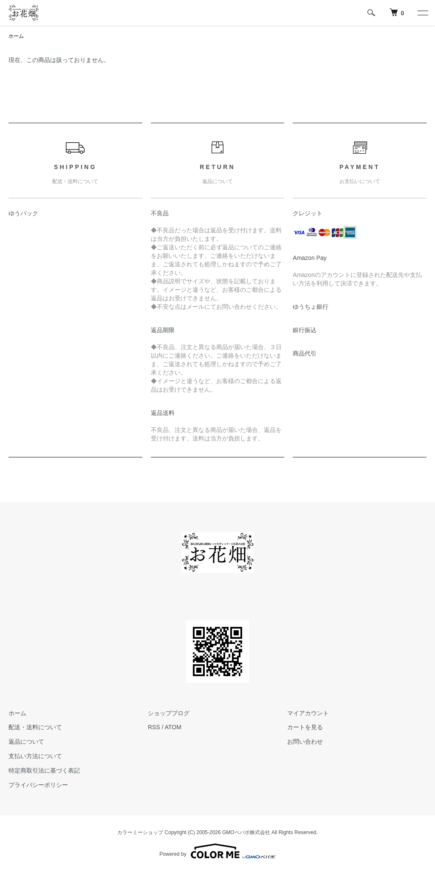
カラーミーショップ (140, 832)
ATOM (173, 727)
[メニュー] (422, 12)
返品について (26, 741)
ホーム (16, 36)
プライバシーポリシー (38, 784)
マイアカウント (308, 713)
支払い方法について (35, 756)
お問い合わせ (305, 741)
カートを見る (305, 727)
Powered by (217, 851)
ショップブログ (168, 713)
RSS (154, 727)
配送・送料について (35, 727)
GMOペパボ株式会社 (246, 832)
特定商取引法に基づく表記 (44, 770)
